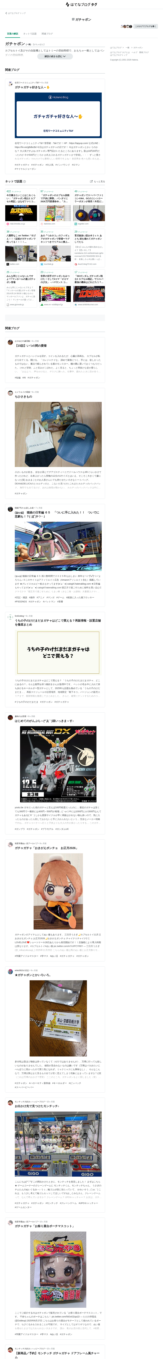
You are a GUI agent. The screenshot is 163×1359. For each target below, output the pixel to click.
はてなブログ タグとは (120, 52)
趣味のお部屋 (20, 716)
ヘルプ (134, 52)
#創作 (32, 597)
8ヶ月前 (29, 616)
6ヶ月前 (45, 83)
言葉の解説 (12, 33)
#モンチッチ (52, 1203)
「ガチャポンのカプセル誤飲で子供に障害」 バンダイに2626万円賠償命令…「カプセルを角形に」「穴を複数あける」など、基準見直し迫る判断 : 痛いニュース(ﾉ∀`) (55, 198)
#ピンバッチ (75, 1083)
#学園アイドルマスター (26, 956)
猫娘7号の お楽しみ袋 (24, 508)
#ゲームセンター (23, 1207)
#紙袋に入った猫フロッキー (80, 597)
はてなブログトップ (118, 55)
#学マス (44, 956)
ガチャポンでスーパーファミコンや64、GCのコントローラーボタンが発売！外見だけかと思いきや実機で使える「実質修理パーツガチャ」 (88, 198)
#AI (24, 377)
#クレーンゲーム (68, 1203)
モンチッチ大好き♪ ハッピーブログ (30, 1102)
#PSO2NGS (21, 601)
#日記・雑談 (21, 597)
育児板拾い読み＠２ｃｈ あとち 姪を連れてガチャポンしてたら (88, 238)
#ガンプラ (20, 829)
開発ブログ (144, 52)
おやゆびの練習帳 (22, 341)
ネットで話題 (30, 33)
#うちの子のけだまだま (26, 702)
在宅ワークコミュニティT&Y (27, 83)
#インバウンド (62, 164)
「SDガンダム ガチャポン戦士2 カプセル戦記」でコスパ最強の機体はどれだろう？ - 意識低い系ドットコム (88, 279)
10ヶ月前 (51, 1102)
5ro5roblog (19, 616)
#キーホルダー (59, 1083)
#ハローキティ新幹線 (39, 1083)
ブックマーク (14, 191)
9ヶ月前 (34, 970)
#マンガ (50, 597)
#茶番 (60, 601)
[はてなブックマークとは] (24, 181)
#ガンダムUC (62, 829)
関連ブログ (47, 33)
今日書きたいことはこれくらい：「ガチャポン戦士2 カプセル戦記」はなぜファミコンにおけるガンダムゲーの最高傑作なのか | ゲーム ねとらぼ (21, 198)
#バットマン (49, 601)
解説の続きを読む (55, 56)
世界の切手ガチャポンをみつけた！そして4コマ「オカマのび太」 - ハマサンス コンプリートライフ (55, 279)
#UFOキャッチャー (88, 1203)
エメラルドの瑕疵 (22, 392)
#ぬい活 (54, 956)
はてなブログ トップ (15, 13)
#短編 (18, 377)
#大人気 (50, 164)
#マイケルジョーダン (25, 169)
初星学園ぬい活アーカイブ (26, 843)
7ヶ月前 (38, 508)
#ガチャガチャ (22, 164)
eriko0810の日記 (22, 970)
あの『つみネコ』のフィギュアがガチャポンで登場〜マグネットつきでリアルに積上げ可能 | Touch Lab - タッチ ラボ (55, 239)
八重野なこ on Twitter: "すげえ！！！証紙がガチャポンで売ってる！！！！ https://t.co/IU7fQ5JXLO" (21, 239)
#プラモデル (47, 829)
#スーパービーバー (24, 1087)
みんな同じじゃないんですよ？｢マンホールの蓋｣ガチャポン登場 (21, 279)
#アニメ (41, 597)
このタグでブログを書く (145, 26)
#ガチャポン (37, 164)
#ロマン (76, 164)
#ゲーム (60, 597)
